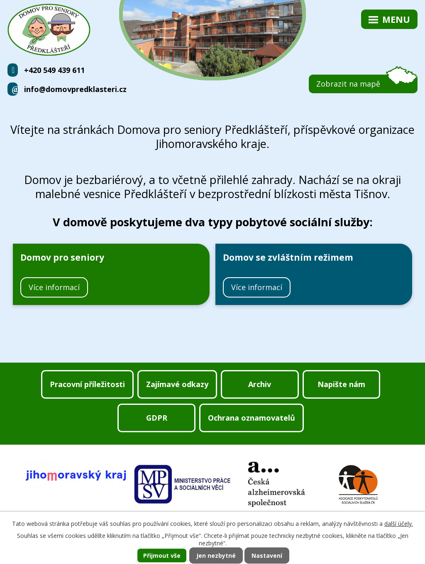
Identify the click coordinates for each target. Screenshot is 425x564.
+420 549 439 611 (54, 70)
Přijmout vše (162, 555)
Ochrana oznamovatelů (251, 418)
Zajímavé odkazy (177, 384)
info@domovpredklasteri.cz (75, 89)
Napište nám (341, 384)
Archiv (259, 384)
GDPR (156, 418)
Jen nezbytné (216, 555)
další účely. (398, 524)
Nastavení (267, 555)
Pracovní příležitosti (87, 384)
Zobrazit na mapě (348, 84)
